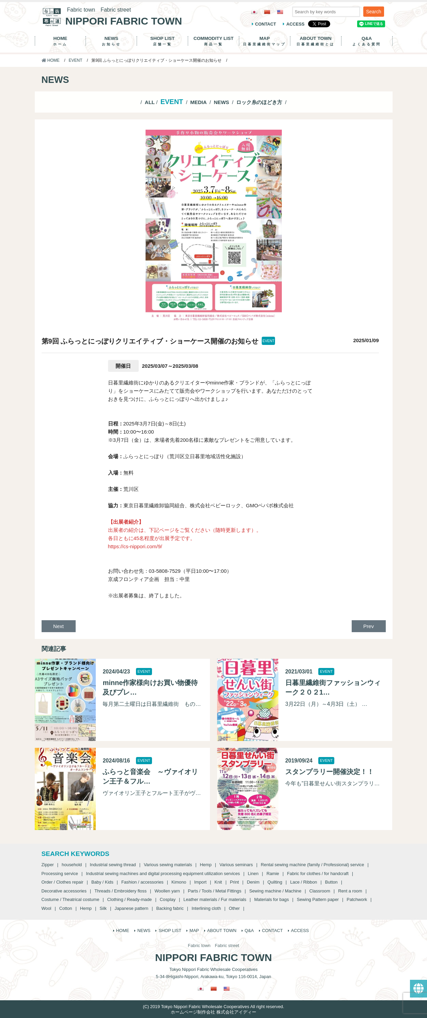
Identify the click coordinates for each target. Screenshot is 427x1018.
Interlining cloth (206, 908)
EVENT (75, 60)
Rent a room (350, 890)
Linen (253, 873)
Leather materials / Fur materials (214, 899)
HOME (60, 41)
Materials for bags (271, 899)
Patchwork (357, 899)
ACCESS (295, 24)
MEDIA (198, 102)
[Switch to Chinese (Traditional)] (267, 12)
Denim (253, 882)
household (72, 864)
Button (331, 882)
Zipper (48, 864)
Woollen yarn (167, 890)
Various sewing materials (168, 864)
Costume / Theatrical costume (71, 899)
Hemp (206, 864)
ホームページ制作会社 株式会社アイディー (213, 1012)
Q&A (367, 41)
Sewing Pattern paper (318, 899)
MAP (264, 41)
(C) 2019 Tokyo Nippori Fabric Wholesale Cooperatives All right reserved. (213, 1006)
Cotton (65, 908)
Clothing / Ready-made (129, 899)
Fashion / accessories (142, 882)
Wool (46, 908)
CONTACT (265, 24)
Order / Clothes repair (62, 882)
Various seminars (236, 864)
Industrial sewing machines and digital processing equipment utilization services (163, 873)
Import (200, 882)
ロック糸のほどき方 (259, 102)
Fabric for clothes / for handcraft (318, 873)
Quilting (275, 882)
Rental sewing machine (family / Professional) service (312, 864)
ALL (150, 102)
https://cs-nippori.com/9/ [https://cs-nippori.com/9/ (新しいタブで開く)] (135, 546)
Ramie (272, 873)
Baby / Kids (102, 882)
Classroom (319, 890)
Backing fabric (169, 908)
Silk (103, 908)
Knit (218, 882)
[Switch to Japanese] (254, 12)
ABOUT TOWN (315, 41)
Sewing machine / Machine (275, 890)
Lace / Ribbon (303, 882)
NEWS (111, 41)
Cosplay (168, 899)
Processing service (60, 873)
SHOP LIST (162, 41)
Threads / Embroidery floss (120, 890)
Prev (368, 626)
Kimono (178, 882)
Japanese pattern (131, 908)
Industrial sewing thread (113, 864)
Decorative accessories (64, 890)
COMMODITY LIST (213, 41)
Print (234, 882)
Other (234, 908)
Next (58, 626)
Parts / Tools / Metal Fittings (214, 890)
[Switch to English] (280, 12)
